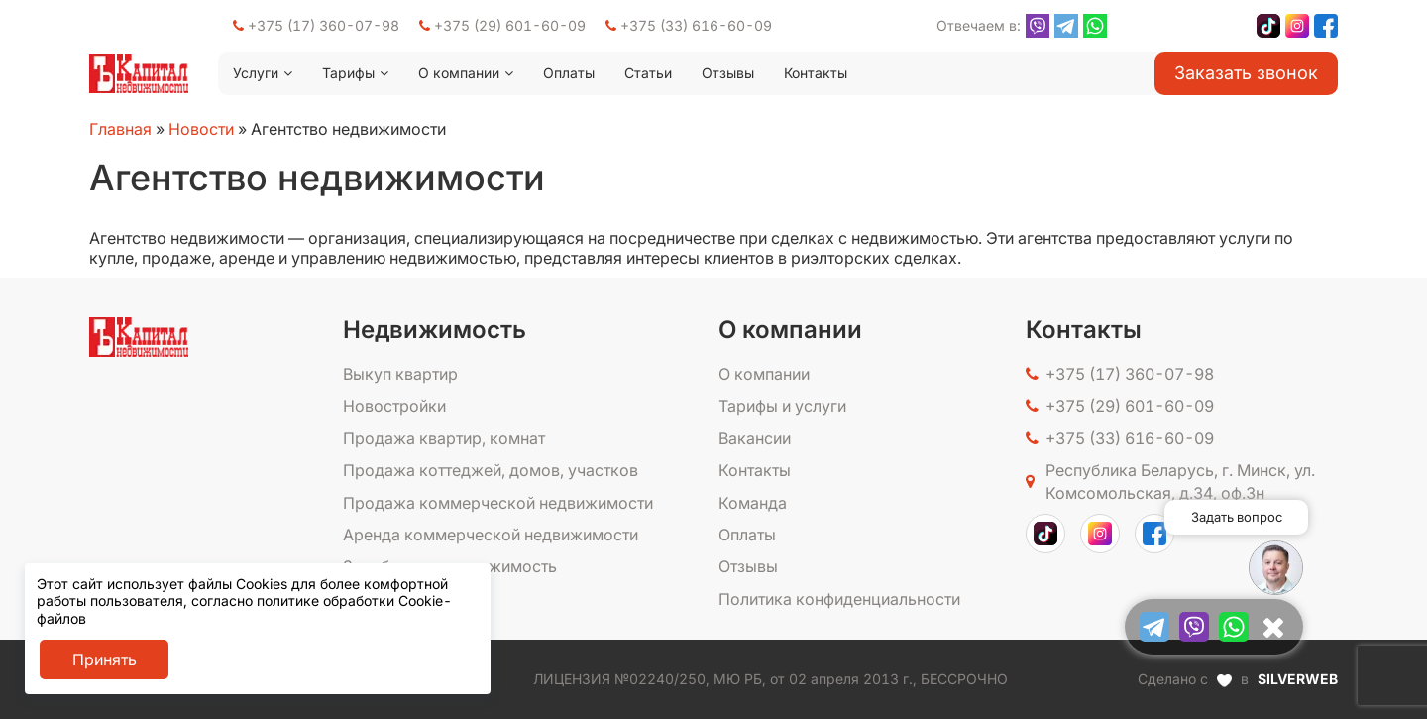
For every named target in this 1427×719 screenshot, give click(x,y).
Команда (752, 503)
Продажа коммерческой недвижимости (498, 503)
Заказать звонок (1246, 72)
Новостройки (394, 406)
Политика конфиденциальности (839, 599)
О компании (458, 72)
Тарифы (348, 72)
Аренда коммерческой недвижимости (490, 534)
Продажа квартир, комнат (444, 438)
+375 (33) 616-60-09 (688, 26)
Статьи (648, 72)
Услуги (255, 72)
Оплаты (569, 72)
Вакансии (754, 438)
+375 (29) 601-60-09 (502, 26)
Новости (201, 129)
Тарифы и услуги (782, 406)
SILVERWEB (1298, 678)
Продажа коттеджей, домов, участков (490, 470)
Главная (120, 129)
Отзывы (728, 72)
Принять (104, 659)
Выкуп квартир (400, 374)
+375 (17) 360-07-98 (316, 26)
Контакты (815, 72)
